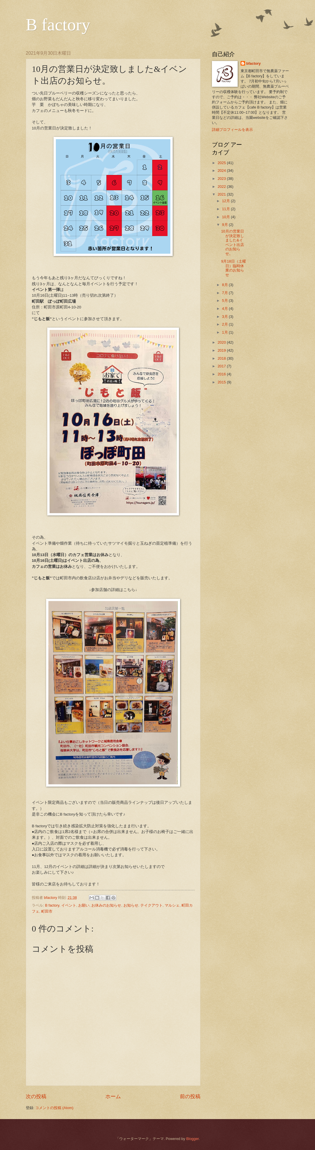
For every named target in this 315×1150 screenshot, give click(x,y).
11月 (226, 209)
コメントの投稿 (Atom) (54, 1108)
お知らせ (130, 905)
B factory (58, 24)
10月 (226, 217)
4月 (225, 308)
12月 (226, 201)
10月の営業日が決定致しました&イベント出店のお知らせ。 (232, 242)
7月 (225, 293)
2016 (222, 374)
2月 (225, 324)
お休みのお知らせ (106, 905)
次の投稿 (36, 1096)
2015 (222, 382)
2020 (222, 342)
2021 (222, 194)
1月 (225, 332)
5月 (225, 300)
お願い (83, 905)
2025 (222, 163)
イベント (68, 905)
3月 (225, 316)
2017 (222, 366)
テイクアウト (151, 905)
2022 (222, 186)
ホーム (113, 1096)
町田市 (46, 911)
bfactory (253, 63)
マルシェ (172, 905)
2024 (222, 170)
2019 (222, 350)
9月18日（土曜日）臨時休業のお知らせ (233, 268)
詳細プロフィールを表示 (232, 129)
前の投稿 (190, 1096)
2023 (222, 178)
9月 (225, 224)
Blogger (192, 1139)
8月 (225, 285)
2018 (222, 358)
